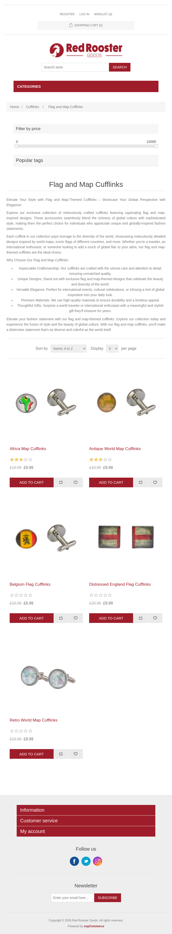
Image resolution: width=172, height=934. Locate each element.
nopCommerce (94, 926)
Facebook (74, 861)
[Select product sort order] (68, 348)
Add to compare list (61, 482)
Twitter (86, 861)
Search (120, 67)
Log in (84, 14)
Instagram (97, 861)
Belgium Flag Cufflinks (30, 584)
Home (14, 107)
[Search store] (75, 67)
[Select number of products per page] (112, 348)
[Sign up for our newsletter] (72, 897)
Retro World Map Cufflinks (33, 720)
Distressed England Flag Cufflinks (120, 584)
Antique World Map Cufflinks (115, 448)
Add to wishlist (75, 482)
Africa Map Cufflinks (28, 448)
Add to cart (31, 482)
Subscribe (107, 898)
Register (67, 14)
